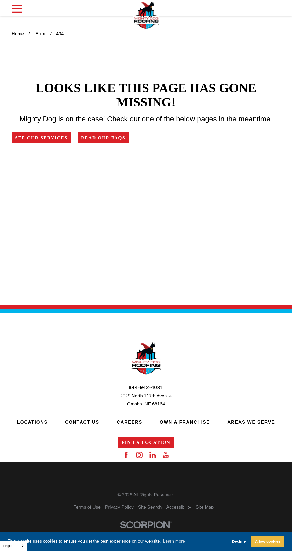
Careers (129, 422)
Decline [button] (239, 541)
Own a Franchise (185, 422)
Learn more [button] (174, 541)
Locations (32, 422)
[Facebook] (126, 455)
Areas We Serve (251, 422)
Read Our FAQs (103, 137)
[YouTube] (166, 455)
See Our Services (41, 137)
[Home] (146, 15)
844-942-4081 (146, 387)
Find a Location (146, 442)
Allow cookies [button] (268, 541)
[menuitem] (87, 507)
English (8, 546)
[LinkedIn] (152, 455)
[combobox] (13, 546)
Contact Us (82, 422)
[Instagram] (139, 455)
